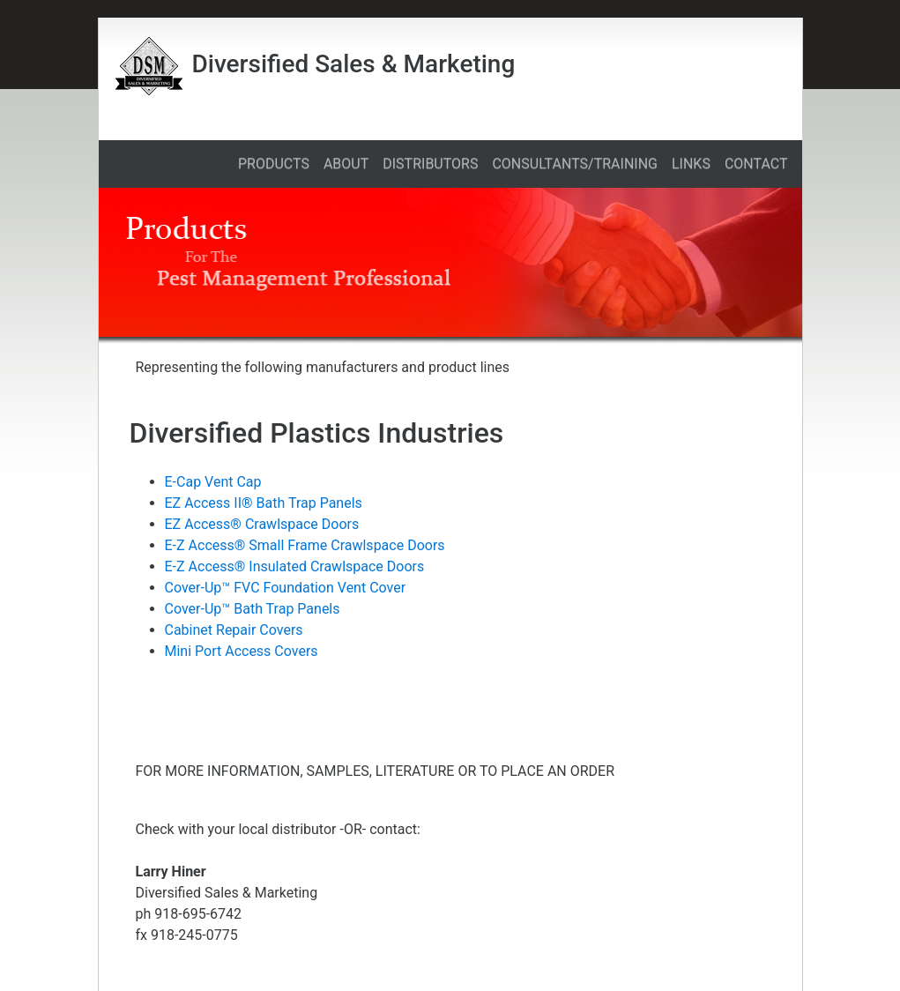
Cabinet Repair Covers (234, 630)
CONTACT (756, 163)
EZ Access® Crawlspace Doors (262, 524)
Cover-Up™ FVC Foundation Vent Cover (285, 587)
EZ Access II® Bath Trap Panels (263, 503)
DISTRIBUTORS (430, 163)
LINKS (691, 163)
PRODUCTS (273, 163)
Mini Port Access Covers (241, 651)
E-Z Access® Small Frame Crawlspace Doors (305, 545)
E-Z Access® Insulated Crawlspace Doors (295, 566)
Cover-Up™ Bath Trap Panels (252, 608)
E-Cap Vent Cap (213, 481)
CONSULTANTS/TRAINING (575, 163)
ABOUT (346, 163)
